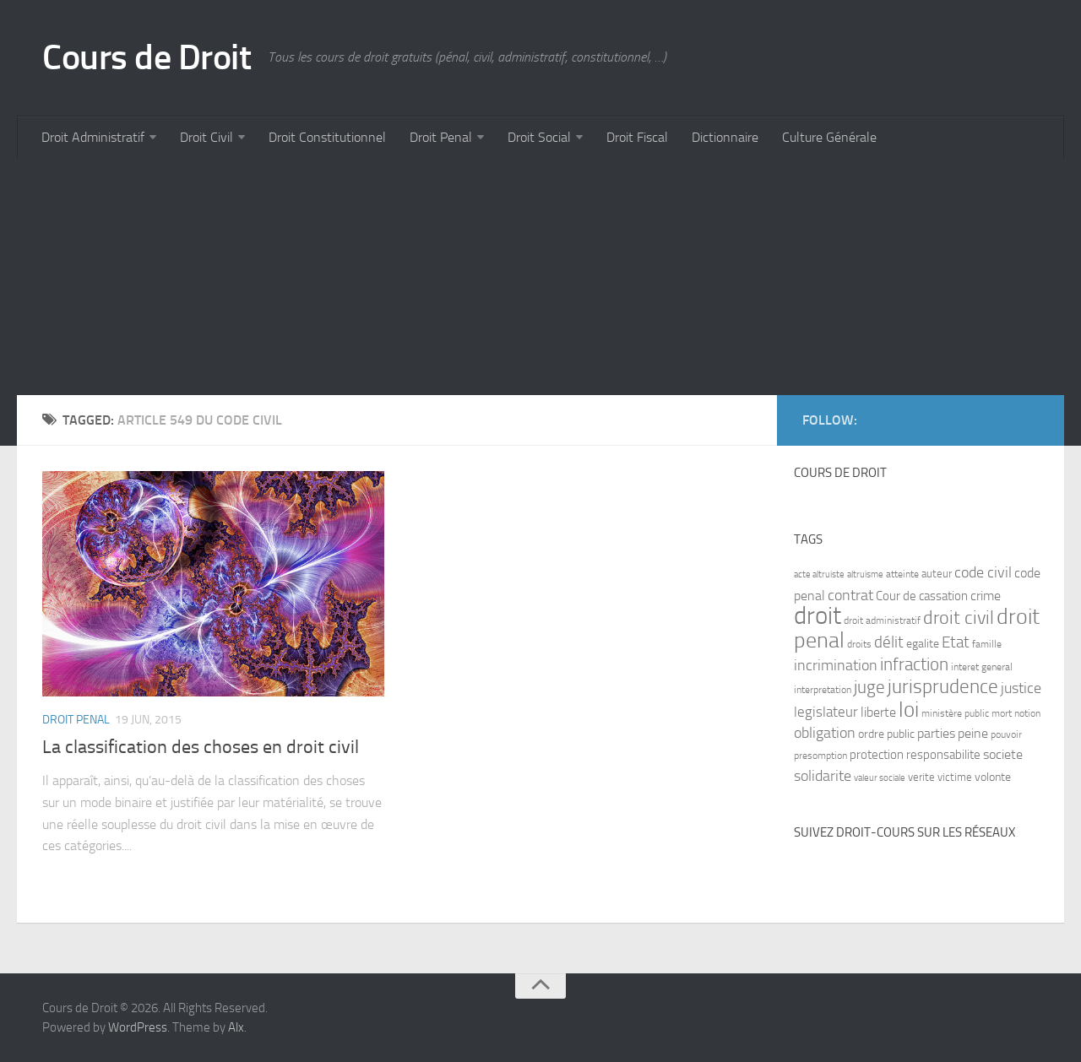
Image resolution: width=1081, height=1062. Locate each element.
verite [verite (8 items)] (921, 777)
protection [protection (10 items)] (877, 754)
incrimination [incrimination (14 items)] (835, 666)
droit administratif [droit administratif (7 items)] (882, 620)
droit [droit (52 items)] (817, 616)
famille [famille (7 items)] (987, 644)
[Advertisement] (523, 277)
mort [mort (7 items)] (1001, 713)
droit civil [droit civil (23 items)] (958, 618)
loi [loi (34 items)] (909, 709)
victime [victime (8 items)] (954, 777)
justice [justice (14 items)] (1021, 688)
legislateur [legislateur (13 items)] (826, 711)
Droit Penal (441, 137)
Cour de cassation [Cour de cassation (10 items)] (922, 596)
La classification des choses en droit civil (200, 747)
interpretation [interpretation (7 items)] (822, 690)
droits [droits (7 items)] (859, 644)
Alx (236, 1027)
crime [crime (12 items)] (985, 596)
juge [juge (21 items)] (869, 686)
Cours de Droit (146, 57)
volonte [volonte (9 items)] (993, 777)
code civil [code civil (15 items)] (983, 572)
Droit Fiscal (637, 137)
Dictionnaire (725, 137)
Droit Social (539, 137)
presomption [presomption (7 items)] (820, 755)
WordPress (137, 1027)
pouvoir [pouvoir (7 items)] (1006, 734)
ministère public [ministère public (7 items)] (955, 713)
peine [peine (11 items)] (973, 733)
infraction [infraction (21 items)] (914, 664)
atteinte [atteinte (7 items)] (902, 574)
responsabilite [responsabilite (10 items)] (943, 754)
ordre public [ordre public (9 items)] (886, 734)
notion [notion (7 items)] (1027, 713)
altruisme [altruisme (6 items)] (865, 574)
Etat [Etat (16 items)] (956, 642)
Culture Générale (829, 137)
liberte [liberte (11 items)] (878, 712)
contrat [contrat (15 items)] (850, 595)
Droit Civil (206, 137)
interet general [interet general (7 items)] (982, 667)
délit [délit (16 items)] (889, 642)
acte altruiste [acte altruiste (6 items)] (819, 574)
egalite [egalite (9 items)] (922, 644)
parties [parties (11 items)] (936, 733)
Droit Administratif (92, 137)
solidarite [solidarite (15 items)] (822, 776)
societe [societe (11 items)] (1003, 754)
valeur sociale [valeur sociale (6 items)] (879, 777)
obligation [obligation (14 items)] (825, 733)
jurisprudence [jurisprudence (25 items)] (943, 686)
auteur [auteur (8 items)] (936, 573)
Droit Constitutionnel (327, 137)
